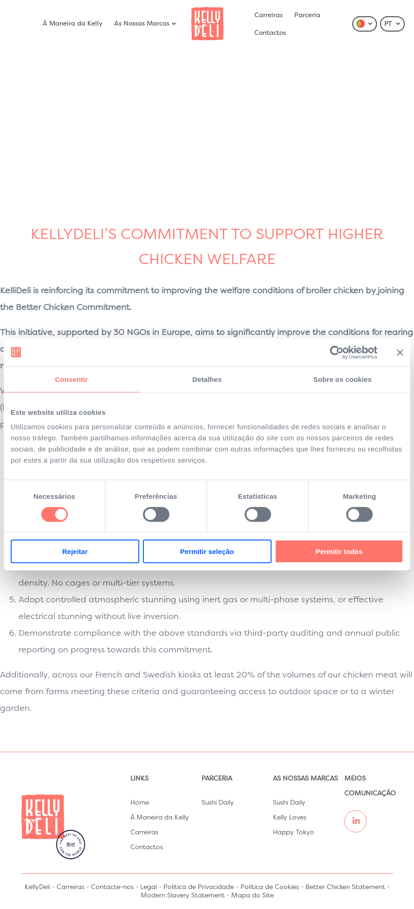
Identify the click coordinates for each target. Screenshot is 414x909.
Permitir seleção (207, 551)
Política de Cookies (269, 887)
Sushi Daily (217, 802)
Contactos (270, 33)
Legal (148, 887)
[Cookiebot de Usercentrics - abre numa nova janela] (336, 352)
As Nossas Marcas (145, 23)
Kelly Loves (289, 817)
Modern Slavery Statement (183, 895)
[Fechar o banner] (400, 352)
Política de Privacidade (198, 887)
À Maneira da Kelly (73, 23)
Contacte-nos (112, 887)
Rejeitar (75, 551)
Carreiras (268, 15)
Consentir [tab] (71, 379)
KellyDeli (37, 887)
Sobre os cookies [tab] (342, 379)
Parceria (307, 15)
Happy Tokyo (293, 832)
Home (139, 802)
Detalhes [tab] (206, 379)
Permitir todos (339, 551)
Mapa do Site (252, 895)
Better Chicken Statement (345, 887)
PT (392, 24)
